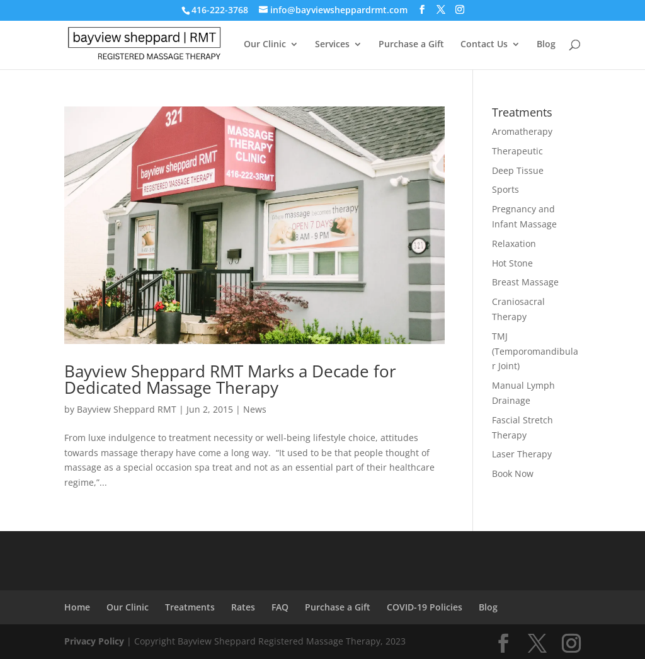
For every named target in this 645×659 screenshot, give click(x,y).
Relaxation (514, 243)
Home (77, 607)
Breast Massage (525, 282)
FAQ (279, 607)
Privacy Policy (94, 641)
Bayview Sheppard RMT (126, 409)
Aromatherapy (522, 131)
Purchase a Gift (411, 45)
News (254, 409)
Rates (243, 607)
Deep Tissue (518, 170)
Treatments (190, 607)
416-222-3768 (219, 10)
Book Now (513, 473)
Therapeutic (517, 151)
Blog (546, 45)
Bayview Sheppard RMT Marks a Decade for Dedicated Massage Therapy (230, 379)
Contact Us (484, 45)
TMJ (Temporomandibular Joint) (535, 351)
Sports (505, 189)
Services (332, 45)
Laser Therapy (522, 454)
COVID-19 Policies (424, 607)
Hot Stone (512, 263)
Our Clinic (265, 45)
